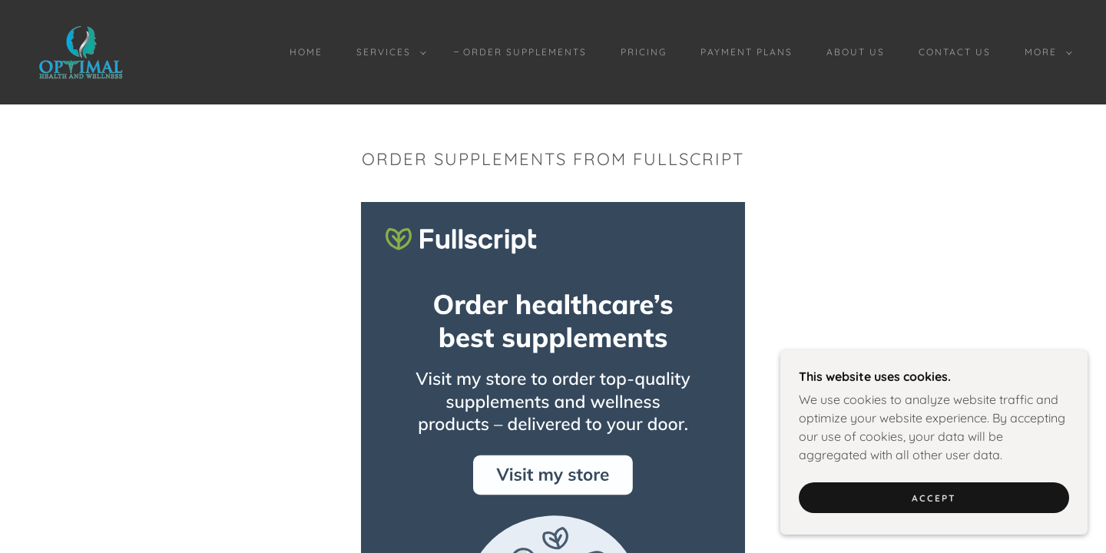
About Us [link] (855, 52)
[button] (388, 52)
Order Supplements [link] (525, 52)
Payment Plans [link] (746, 52)
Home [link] (306, 52)
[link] (81, 50)
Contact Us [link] (955, 52)
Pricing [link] (644, 52)
